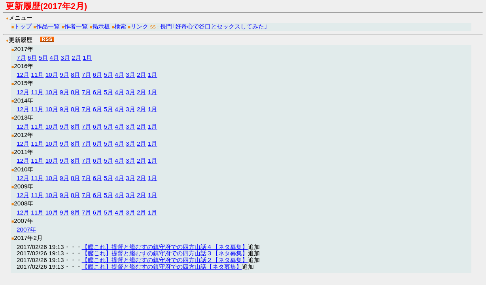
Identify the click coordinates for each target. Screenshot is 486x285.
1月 (87, 57)
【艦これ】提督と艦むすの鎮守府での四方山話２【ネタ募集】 (165, 259)
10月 (51, 74)
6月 (32, 57)
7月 (21, 57)
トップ (23, 26)
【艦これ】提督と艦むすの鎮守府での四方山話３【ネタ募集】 (165, 253)
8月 (75, 74)
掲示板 (101, 26)
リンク (139, 26)
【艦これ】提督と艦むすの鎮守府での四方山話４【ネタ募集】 (165, 246)
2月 (76, 57)
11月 (37, 74)
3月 (65, 57)
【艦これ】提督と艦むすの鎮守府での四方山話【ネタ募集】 (162, 266)
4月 (54, 57)
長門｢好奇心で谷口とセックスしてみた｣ (213, 26)
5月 (43, 57)
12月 (23, 74)
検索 (120, 26)
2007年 (26, 229)
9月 (64, 74)
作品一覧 (48, 26)
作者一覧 (76, 26)
